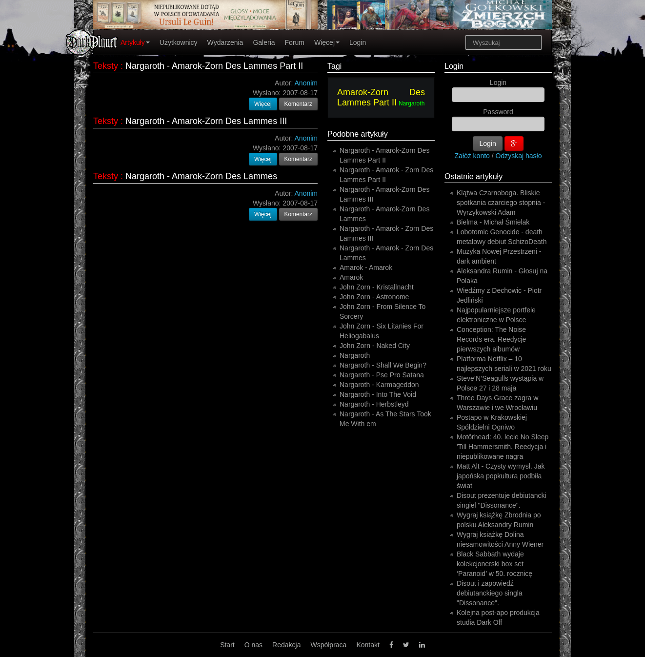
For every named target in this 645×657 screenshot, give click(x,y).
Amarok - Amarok (366, 267)
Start (227, 645)
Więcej (327, 42)
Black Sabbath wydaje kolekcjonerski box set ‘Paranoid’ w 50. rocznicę (494, 563)
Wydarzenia (225, 42)
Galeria (264, 42)
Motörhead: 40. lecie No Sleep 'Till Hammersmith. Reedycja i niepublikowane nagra (502, 446)
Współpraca (328, 645)
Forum (294, 42)
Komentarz (298, 104)
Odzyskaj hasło (519, 156)
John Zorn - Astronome (374, 297)
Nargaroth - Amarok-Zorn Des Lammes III (206, 121)
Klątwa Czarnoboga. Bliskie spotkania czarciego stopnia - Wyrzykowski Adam (501, 202)
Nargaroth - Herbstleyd (374, 404)
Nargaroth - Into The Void (378, 394)
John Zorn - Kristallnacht (377, 287)
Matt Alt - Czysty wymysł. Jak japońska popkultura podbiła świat (500, 476)
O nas (253, 645)
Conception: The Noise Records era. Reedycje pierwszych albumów (491, 339)
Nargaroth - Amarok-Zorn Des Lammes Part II (214, 66)
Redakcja (286, 645)
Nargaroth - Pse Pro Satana (382, 375)
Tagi (334, 66)
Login (357, 42)
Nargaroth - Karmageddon (379, 385)
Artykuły (135, 42)
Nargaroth (411, 103)
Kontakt (367, 645)
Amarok (351, 277)
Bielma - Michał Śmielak (493, 222)
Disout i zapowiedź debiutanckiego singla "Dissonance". (490, 593)
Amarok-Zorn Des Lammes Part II (381, 97)
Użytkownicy (179, 42)
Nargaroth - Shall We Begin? (383, 365)
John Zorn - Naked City (375, 345)
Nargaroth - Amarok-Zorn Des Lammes (201, 176)
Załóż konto (472, 156)
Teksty (105, 66)
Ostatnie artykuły (473, 176)
